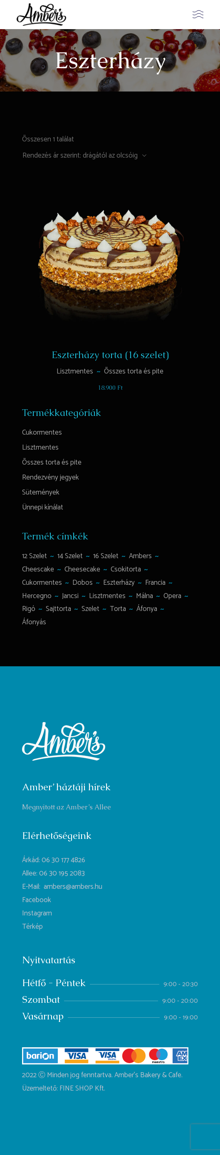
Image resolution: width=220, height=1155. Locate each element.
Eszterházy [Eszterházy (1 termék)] (119, 583)
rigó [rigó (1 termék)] (28, 609)
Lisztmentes (75, 371)
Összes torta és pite (133, 371)
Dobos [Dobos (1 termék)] (82, 583)
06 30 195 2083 (62, 873)
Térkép (32, 926)
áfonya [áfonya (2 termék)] (146, 609)
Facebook (36, 900)
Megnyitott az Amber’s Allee (66, 807)
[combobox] (84, 155)
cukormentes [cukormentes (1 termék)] (42, 583)
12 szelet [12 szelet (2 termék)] (34, 556)
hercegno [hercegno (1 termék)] (37, 596)
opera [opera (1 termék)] (172, 596)
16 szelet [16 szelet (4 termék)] (106, 556)
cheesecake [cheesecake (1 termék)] (82, 569)
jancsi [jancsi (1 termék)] (70, 596)
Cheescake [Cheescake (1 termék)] (38, 569)
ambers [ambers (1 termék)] (140, 556)
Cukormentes (42, 432)
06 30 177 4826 (63, 860)
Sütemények (40, 492)
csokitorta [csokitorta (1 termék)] (126, 569)
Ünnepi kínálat (42, 507)
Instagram (37, 913)
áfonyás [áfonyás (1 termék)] (34, 622)
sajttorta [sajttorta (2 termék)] (58, 609)
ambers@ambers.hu (73, 887)
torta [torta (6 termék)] (118, 609)
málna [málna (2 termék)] (144, 596)
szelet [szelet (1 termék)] (90, 609)
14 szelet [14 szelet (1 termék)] (70, 556)
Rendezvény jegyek (50, 477)
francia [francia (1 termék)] (155, 583)
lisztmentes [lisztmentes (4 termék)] (107, 596)
